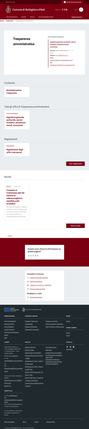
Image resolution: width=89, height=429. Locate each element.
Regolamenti (10, 146)
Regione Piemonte (10, 2)
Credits (36, 422)
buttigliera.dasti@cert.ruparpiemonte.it (62, 65)
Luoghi (68, 333)
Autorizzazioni (29, 324)
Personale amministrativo (11, 332)
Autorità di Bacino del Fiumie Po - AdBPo (34, 357)
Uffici (5, 338)
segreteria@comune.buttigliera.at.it (61, 60)
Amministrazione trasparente (54, 355)
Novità (24, 17)
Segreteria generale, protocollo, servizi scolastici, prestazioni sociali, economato (62, 44)
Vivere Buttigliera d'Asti (45, 17)
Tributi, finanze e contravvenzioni (55, 328)
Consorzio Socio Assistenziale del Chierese (34, 384)
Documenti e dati (9, 324)
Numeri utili (7, 386)
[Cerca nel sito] (80, 10)
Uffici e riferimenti (12, 113)
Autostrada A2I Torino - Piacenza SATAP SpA (34, 368)
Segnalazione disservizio (52, 359)
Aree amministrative (10, 321)
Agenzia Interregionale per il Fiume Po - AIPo (34, 373)
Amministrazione (11, 17)
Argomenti (9, 20)
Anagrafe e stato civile (31, 321)
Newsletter (69, 349)
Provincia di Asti (29, 350)
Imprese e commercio (52, 321)
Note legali (49, 350)
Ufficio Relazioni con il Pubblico (13, 380)
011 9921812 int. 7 (62, 55)
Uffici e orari (7, 383)
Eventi (68, 335)
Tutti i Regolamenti (75, 164)
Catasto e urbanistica (31, 327)
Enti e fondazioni (9, 327)
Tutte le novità (75, 226)
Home (2, 20)
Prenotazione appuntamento (54, 362)
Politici (6, 335)
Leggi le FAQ (49, 357)
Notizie (8, 186)
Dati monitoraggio (9, 422)
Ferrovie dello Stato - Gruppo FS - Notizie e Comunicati (34, 379)
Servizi (32, 17)
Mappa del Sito (50, 422)
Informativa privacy (51, 347)
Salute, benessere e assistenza (54, 324)
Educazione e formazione (32, 329)
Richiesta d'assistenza (52, 364)
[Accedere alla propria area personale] (72, 2)
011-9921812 (14, 356)
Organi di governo (9, 329)
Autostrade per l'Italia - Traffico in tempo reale (34, 362)
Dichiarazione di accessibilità (33, 353)
